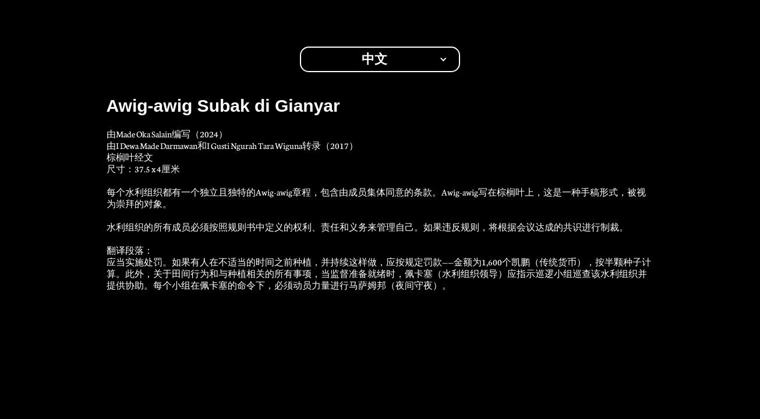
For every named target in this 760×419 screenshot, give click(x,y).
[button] (380, 59)
